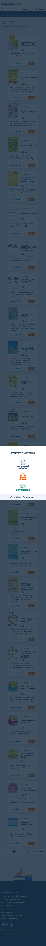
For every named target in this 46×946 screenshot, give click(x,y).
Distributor (23, 490)
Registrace (30, 497)
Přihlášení (17, 497)
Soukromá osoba (23, 467)
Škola (23, 479)
